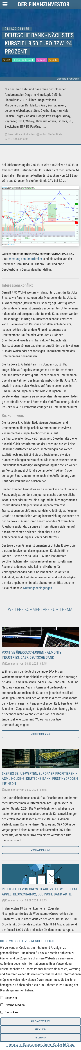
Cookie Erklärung (64, 1044)
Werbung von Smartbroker (25, 259)
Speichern (40, 1029)
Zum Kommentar (40, 734)
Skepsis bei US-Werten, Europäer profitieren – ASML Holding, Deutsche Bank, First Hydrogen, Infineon (40, 778)
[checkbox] (2, 997)
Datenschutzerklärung (37, 1044)
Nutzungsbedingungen (37, 588)
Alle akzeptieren (41, 1021)
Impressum (14, 1044)
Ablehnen (40, 1037)
